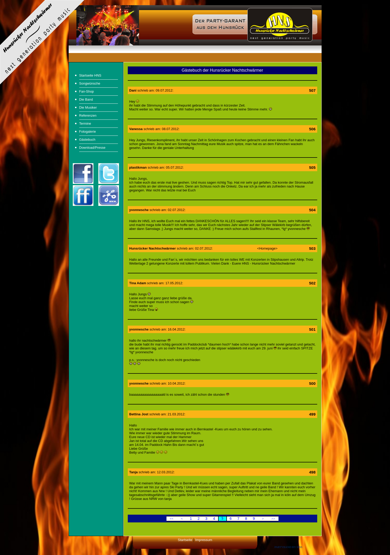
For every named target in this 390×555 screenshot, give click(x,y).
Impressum (203, 540)
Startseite (185, 540)
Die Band (86, 99)
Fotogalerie (87, 131)
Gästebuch (87, 139)
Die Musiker (88, 107)
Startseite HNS (90, 75)
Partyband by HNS (288, 547)
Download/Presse (92, 147)
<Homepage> (267, 248)
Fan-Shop (86, 91)
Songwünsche (89, 83)
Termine (85, 123)
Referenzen (88, 115)
